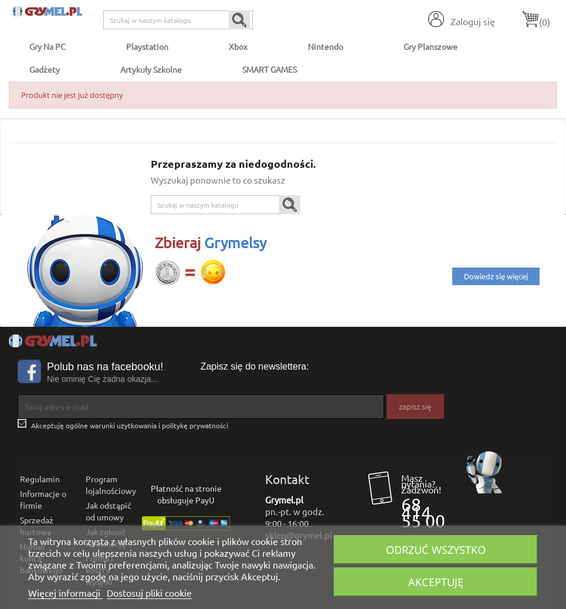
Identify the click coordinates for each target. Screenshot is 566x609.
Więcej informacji (65, 592)
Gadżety (44, 69)
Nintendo (325, 46)
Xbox (238, 46)
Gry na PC (47, 46)
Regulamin (40, 478)
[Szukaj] (178, 20)
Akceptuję (435, 581)
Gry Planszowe (430, 46)
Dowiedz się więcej (496, 276)
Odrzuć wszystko (436, 549)
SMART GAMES (269, 69)
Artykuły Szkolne (151, 69)
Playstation (147, 46)
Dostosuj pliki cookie (149, 592)
